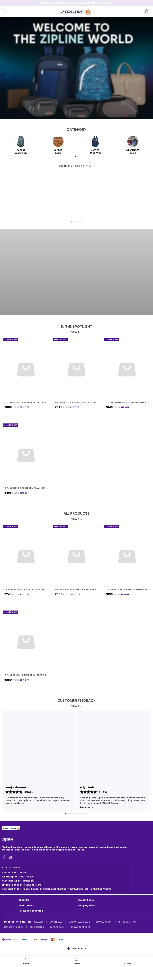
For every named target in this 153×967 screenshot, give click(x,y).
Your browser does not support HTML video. (76, 272)
